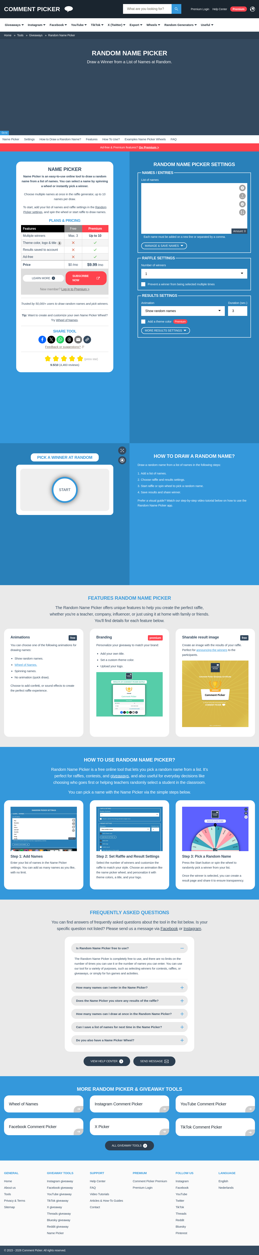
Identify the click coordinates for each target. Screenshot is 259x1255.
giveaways (119, 776)
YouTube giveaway (59, 1194)
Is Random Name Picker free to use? (102, 948)
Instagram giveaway (60, 1181)
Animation (147, 303)
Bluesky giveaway (58, 1220)
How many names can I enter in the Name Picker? (112, 987)
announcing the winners (211, 650)
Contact (95, 1207)
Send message (154, 1061)
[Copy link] (87, 339)
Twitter (180, 1200)
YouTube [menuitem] (77, 25)
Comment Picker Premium (150, 1181)
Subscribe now (86, 278)
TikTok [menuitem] (95, 25)
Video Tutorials (99, 1194)
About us (10, 1187)
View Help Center (106, 1061)
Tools (7, 1194)
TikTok (180, 1207)
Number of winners (153, 265)
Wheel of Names (66, 320)
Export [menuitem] (134, 25)
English (223, 1181)
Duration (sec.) (237, 303)
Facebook (169, 928)
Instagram (192, 928)
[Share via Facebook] (42, 339)
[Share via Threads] (69, 339)
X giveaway (54, 1207)
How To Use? (111, 139)
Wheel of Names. (26, 664)
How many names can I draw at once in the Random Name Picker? (124, 1014)
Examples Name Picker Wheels (145, 139)
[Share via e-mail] (78, 339)
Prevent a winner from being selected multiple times (181, 284)
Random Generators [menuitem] (178, 25)
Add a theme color (160, 321)
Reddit (180, 1220)
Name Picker (10, 139)
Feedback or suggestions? (64, 347)
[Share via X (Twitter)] (51, 339)
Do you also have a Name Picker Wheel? (105, 1040)
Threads (181, 1213)
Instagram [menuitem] (35, 25)
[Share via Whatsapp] (60, 339)
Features (92, 139)
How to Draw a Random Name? (60, 139)
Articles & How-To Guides (106, 1200)
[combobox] (147, 9)
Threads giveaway (59, 1213)
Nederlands (226, 1187)
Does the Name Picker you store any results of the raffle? (117, 1000)
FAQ (173, 139)
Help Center (219, 9)
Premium (238, 9)
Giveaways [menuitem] (13, 25)
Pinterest (181, 1233)
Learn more (43, 278)
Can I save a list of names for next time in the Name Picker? (119, 1027)
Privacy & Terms (14, 1200)
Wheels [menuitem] (151, 25)
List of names (150, 179)
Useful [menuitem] (205, 25)
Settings (29, 139)
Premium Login (200, 9)
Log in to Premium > (75, 289)
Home (8, 1181)
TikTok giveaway (57, 1200)
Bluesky (181, 1226)
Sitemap (9, 1207)
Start (64, 490)
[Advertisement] (129, 96)
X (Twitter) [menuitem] (115, 25)
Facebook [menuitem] (57, 25)
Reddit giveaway (57, 1226)
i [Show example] (59, 243)
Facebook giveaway (60, 1187)
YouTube (181, 1194)
